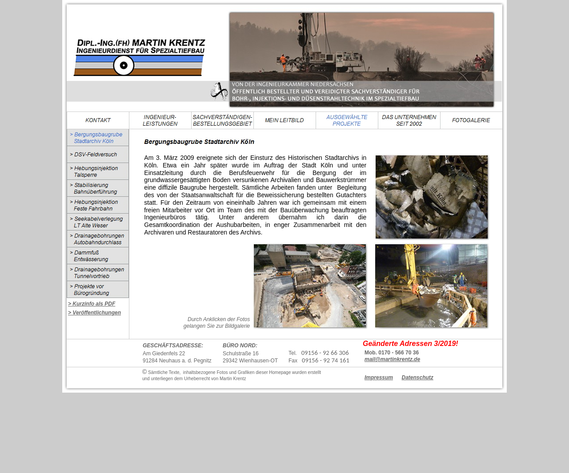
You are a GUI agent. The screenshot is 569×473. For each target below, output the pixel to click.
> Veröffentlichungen (94, 313)
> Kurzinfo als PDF (91, 304)
